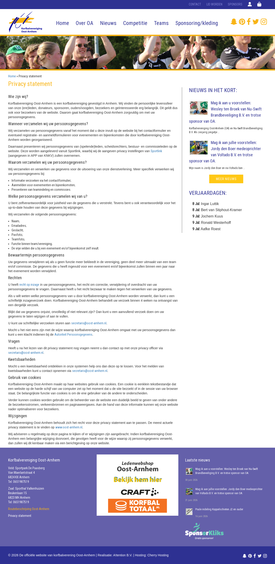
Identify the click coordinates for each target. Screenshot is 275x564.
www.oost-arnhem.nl (68, 427)
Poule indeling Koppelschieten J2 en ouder (219, 509)
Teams (161, 23)
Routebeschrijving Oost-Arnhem (28, 509)
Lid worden (214, 4)
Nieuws (108, 23)
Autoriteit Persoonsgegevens (73, 334)
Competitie (135, 23)
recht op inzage (29, 284)
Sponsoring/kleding (196, 23)
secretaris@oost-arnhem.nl (88, 323)
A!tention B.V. (122, 555)
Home (62, 23)
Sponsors (235, 4)
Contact (195, 4)
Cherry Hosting (158, 555)
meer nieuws (226, 179)
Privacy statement (19, 516)
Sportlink (156, 151)
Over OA (84, 23)
